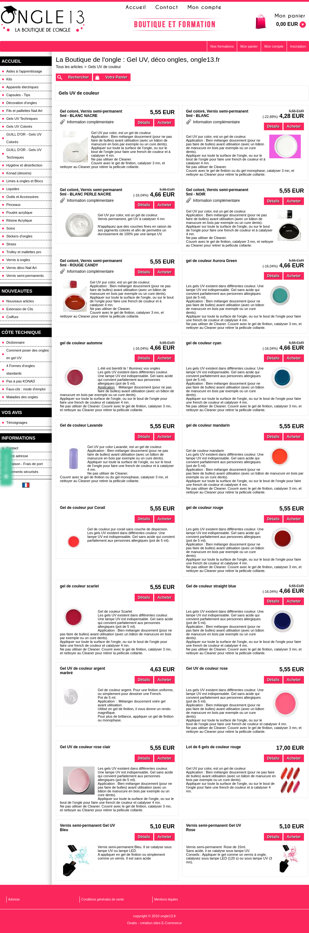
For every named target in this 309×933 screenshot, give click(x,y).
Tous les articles (69, 67)
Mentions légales (166, 899)
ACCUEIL (11, 61)
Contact (12, 448)
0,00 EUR (287, 24)
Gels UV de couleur (104, 67)
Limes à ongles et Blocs (24, 181)
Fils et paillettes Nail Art (24, 111)
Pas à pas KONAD (20, 381)
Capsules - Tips (18, 95)
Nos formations (222, 46)
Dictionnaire (15, 342)
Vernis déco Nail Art (21, 268)
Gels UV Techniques (22, 118)
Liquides (12, 189)
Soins (10, 228)
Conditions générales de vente (102, 899)
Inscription (298, 46)
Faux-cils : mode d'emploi (25, 389)
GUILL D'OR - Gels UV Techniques (24, 153)
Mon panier (249, 46)
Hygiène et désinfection (24, 165)
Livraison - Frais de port (24, 464)
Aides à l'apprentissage (24, 71)
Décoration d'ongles (21, 103)
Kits (9, 79)
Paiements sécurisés (22, 472)
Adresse (14, 899)
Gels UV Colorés (19, 126)
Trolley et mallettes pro (23, 252)
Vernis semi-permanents (25, 275)
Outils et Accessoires (22, 197)
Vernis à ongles (18, 260)
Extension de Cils (19, 309)
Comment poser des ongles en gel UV (27, 354)
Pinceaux (13, 205)
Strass (11, 244)
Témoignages (16, 422)
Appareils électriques (22, 87)
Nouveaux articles (20, 301)
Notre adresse (17, 456)
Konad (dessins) (19, 173)
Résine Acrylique (19, 220)
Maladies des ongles (22, 397)
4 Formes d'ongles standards (20, 369)
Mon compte (273, 46)
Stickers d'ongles (19, 236)
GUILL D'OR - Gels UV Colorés (24, 138)
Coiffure (12, 317)
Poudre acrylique (19, 212)
